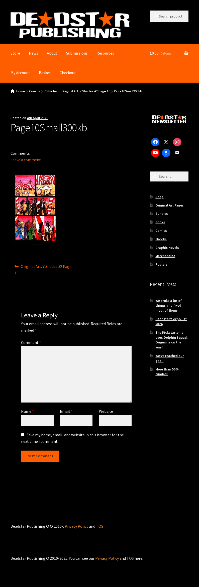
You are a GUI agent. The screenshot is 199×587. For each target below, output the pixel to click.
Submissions (77, 53)
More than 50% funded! (167, 371)
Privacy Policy (76, 526)
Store (15, 53)
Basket (45, 72)
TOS (99, 526)
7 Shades (51, 91)
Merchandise (165, 256)
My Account (20, 72)
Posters (161, 264)
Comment (31, 342)
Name (27, 411)
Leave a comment (26, 159)
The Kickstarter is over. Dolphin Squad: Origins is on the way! (171, 339)
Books (160, 222)
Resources (105, 53)
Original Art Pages (169, 205)
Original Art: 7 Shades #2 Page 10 (85, 91)
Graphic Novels (167, 247)
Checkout (68, 72)
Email (66, 411)
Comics (34, 91)
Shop (159, 196)
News (33, 53)
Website (106, 411)
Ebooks (161, 239)
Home (20, 91)
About (52, 53)
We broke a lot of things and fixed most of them (168, 305)
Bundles (161, 213)
